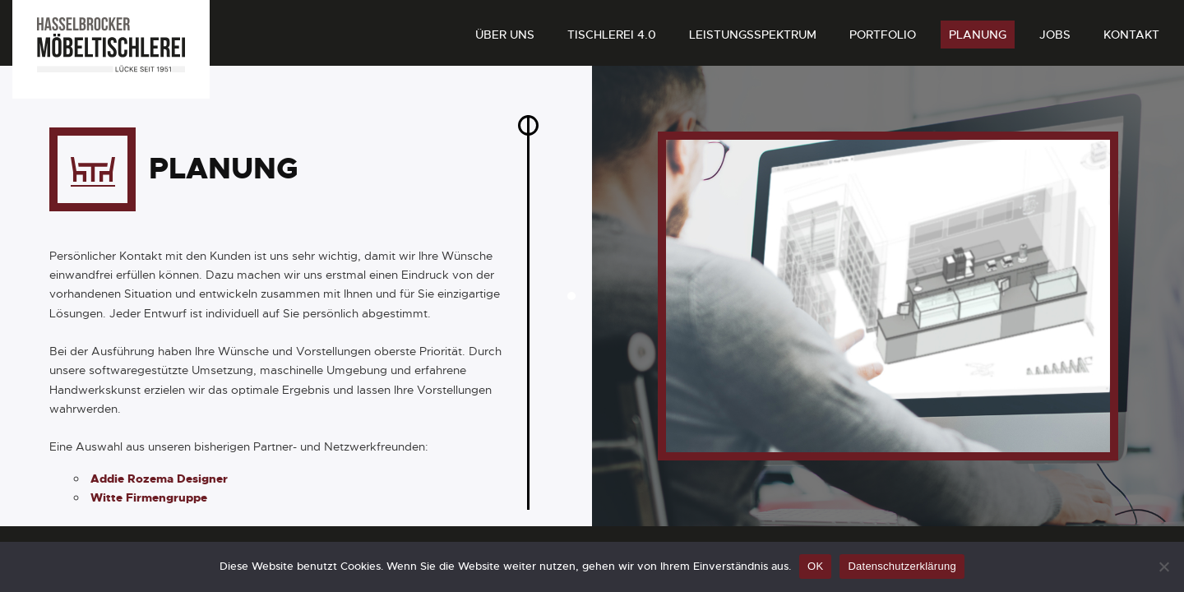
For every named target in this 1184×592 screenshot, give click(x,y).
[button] (571, 296)
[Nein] (1163, 566)
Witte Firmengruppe (148, 519)
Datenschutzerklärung (901, 566)
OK (815, 566)
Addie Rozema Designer (159, 500)
